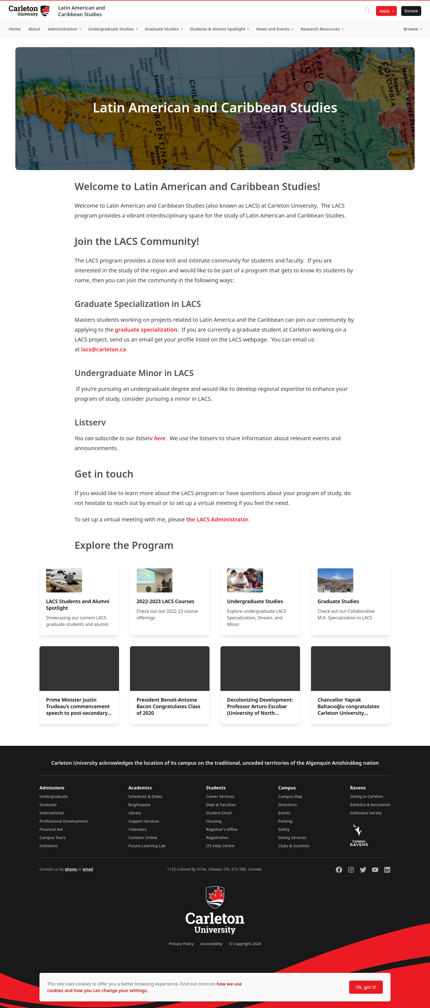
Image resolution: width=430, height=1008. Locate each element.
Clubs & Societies (293, 845)
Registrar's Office (222, 829)
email (88, 869)
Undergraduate (53, 796)
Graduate (48, 804)
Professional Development (63, 821)
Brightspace (139, 804)
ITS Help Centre (220, 845)
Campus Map (290, 796)
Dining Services (292, 837)
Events (284, 812)
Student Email (219, 812)
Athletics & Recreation (370, 804)
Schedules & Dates (145, 796)
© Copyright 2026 (245, 943)
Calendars (137, 829)
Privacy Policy (181, 943)
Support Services (143, 821)
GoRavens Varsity (366, 812)
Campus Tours (52, 837)
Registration (217, 837)
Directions (287, 804)
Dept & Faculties (221, 804)
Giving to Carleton (366, 796)
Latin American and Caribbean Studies (81, 11)
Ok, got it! (366, 987)
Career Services (220, 796)
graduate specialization (146, 329)
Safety (284, 829)
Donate (411, 10)
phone (71, 869)
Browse (410, 29)
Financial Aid (51, 829)
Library (134, 812)
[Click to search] (367, 11)
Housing (214, 821)
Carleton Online (142, 837)
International (51, 812)
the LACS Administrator (217, 519)
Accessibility (211, 943)
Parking (285, 821)
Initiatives (48, 845)
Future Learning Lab (146, 845)
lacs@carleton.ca (103, 349)
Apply (384, 10)
